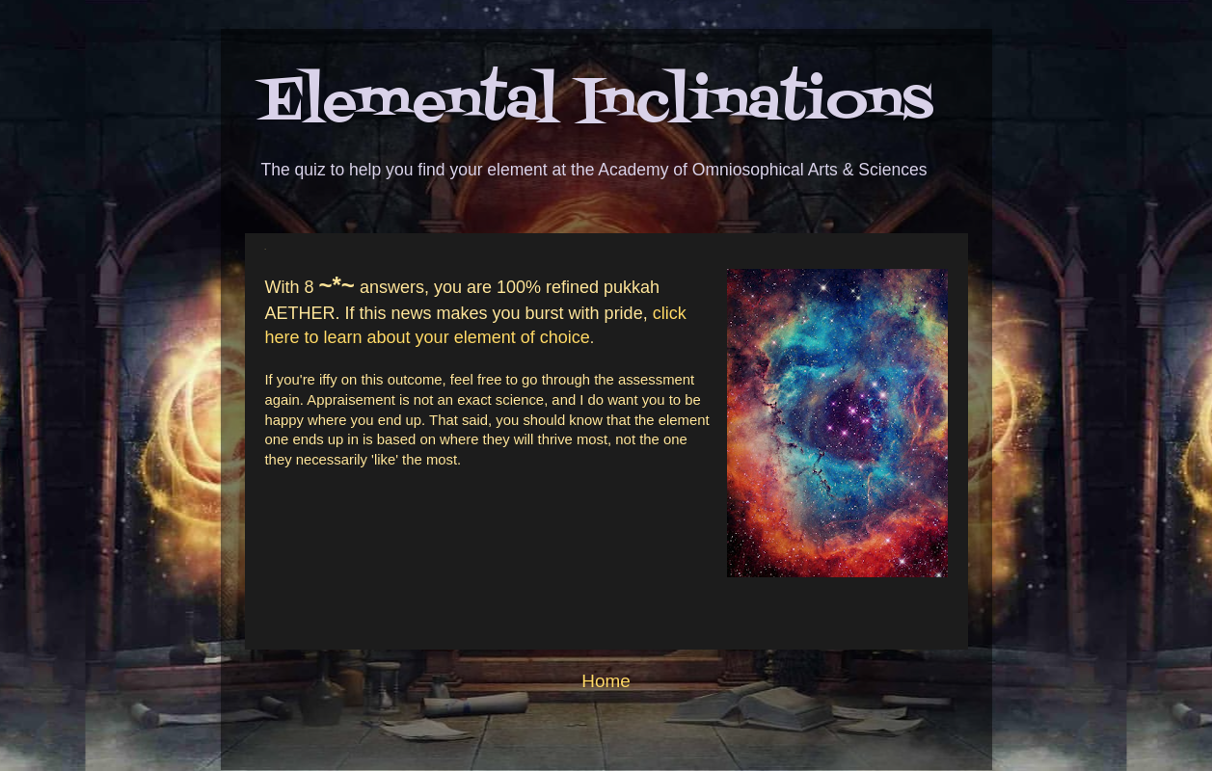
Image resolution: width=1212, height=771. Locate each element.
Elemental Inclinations (596, 103)
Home (605, 681)
